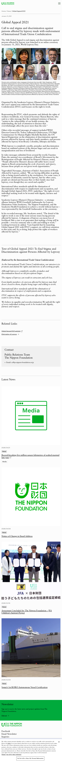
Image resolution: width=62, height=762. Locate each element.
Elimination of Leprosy (10, 334)
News (9, 11)
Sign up (5, 715)
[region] (31, 750)
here (9, 743)
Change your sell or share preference (11, 754)
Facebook (6, 731)
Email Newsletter (9, 734)
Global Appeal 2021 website (12, 331)
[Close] (59, 742)
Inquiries (5, 737)
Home (4, 11)
